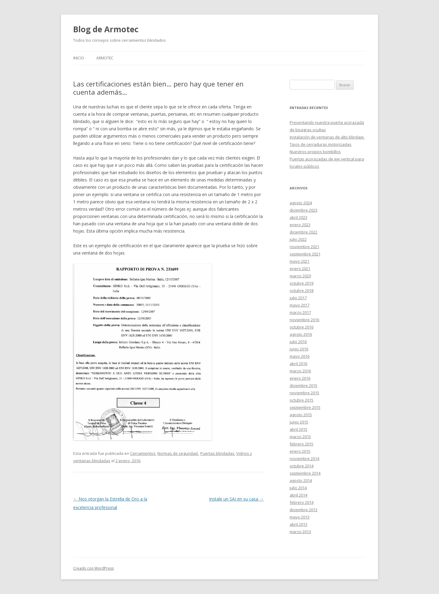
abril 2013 (298, 524)
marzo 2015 (300, 436)
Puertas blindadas (217, 453)
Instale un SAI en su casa (236, 499)
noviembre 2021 (304, 246)
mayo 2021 (299, 261)
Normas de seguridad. (177, 453)
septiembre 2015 (305, 407)
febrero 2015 (301, 444)
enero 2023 (300, 224)
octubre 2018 (301, 290)
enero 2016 (300, 378)
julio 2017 (298, 298)
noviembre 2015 (304, 392)
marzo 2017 (300, 312)
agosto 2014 (301, 480)
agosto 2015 (301, 414)
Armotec (104, 58)
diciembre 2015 (303, 385)
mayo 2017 (299, 305)
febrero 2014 (301, 502)
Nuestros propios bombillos (315, 151)
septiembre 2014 (305, 473)
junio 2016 (299, 349)
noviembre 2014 (304, 458)
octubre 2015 (301, 400)
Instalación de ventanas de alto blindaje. (327, 137)
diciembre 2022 (303, 232)
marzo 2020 (300, 276)
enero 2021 (300, 268)
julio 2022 (298, 239)
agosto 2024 (301, 203)
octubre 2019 (301, 283)
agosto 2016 (301, 334)
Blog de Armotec (105, 29)
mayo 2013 (299, 517)
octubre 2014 (301, 466)
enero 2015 (300, 451)
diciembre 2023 (303, 210)
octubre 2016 (301, 327)
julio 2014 (298, 487)
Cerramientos (142, 453)
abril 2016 (298, 363)
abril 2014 (298, 495)
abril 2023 (298, 217)
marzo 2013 (300, 531)
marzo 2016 (300, 371)
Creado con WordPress (93, 568)
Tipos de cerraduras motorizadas (321, 144)
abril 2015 (298, 429)
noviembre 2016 (304, 319)
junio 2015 (299, 422)
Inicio (78, 58)
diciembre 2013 (303, 509)
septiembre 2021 (305, 254)
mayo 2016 (299, 356)
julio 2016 (298, 341)
